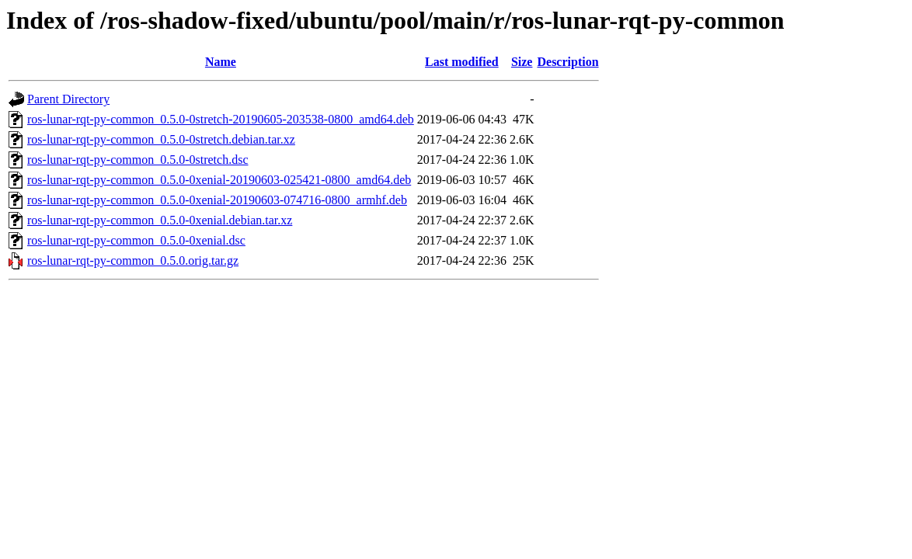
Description (567, 61)
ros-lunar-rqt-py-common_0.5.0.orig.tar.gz (132, 260)
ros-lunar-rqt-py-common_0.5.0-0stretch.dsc (138, 159)
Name (220, 61)
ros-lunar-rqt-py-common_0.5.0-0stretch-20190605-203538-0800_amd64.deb (220, 119)
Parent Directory (68, 99)
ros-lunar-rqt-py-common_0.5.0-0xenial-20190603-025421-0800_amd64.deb (219, 179)
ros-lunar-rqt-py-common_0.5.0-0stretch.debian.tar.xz (161, 139)
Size (522, 61)
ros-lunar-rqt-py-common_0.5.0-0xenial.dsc (136, 240)
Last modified (462, 61)
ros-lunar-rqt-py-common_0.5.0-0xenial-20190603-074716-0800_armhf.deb (217, 200)
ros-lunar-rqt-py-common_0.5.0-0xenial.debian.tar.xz (159, 220)
